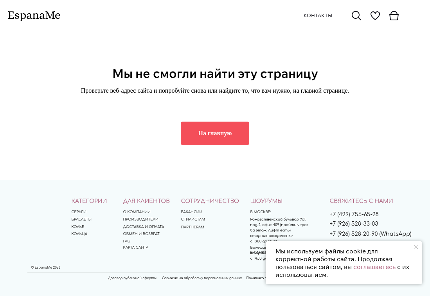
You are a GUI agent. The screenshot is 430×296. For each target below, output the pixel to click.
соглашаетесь (374, 267)
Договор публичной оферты (132, 278)
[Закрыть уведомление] (416, 247)
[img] (356, 15)
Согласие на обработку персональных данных (202, 278)
